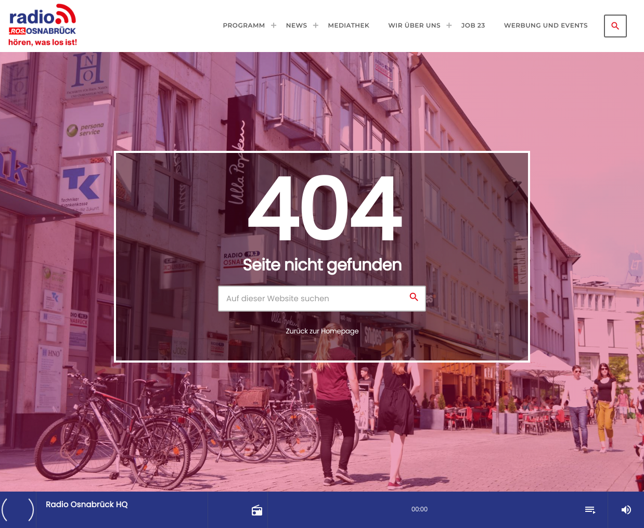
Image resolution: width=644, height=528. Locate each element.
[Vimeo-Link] (42, 26)
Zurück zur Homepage (322, 331)
